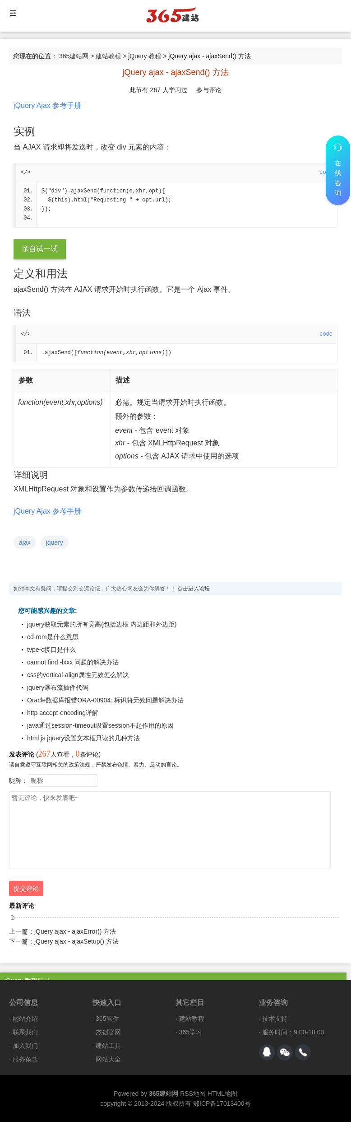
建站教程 (108, 56)
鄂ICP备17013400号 (222, 1103)
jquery (54, 542)
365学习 (190, 1032)
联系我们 (25, 1032)
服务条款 (25, 1059)
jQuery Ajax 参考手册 (47, 105)
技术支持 (274, 1018)
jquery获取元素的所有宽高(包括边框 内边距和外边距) (101, 624)
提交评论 (26, 888)
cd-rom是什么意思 (53, 636)
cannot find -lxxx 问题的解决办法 (73, 662)
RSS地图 (193, 1093)
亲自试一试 (40, 248)
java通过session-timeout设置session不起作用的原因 (100, 725)
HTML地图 (222, 1093)
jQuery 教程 (144, 56)
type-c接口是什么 (51, 649)
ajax (25, 542)
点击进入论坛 (193, 588)
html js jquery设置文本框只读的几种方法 (83, 738)
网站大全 (108, 1059)
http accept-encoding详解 (62, 712)
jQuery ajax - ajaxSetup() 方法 (76, 941)
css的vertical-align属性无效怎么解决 (78, 674)
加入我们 (25, 1045)
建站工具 (108, 1045)
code (326, 334)
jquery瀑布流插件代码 (57, 687)
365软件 (107, 1018)
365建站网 (73, 56)
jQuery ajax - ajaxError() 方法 (75, 931)
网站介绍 (25, 1018)
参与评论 (209, 90)
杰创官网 (108, 1032)
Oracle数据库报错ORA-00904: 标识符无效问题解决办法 (105, 700)
